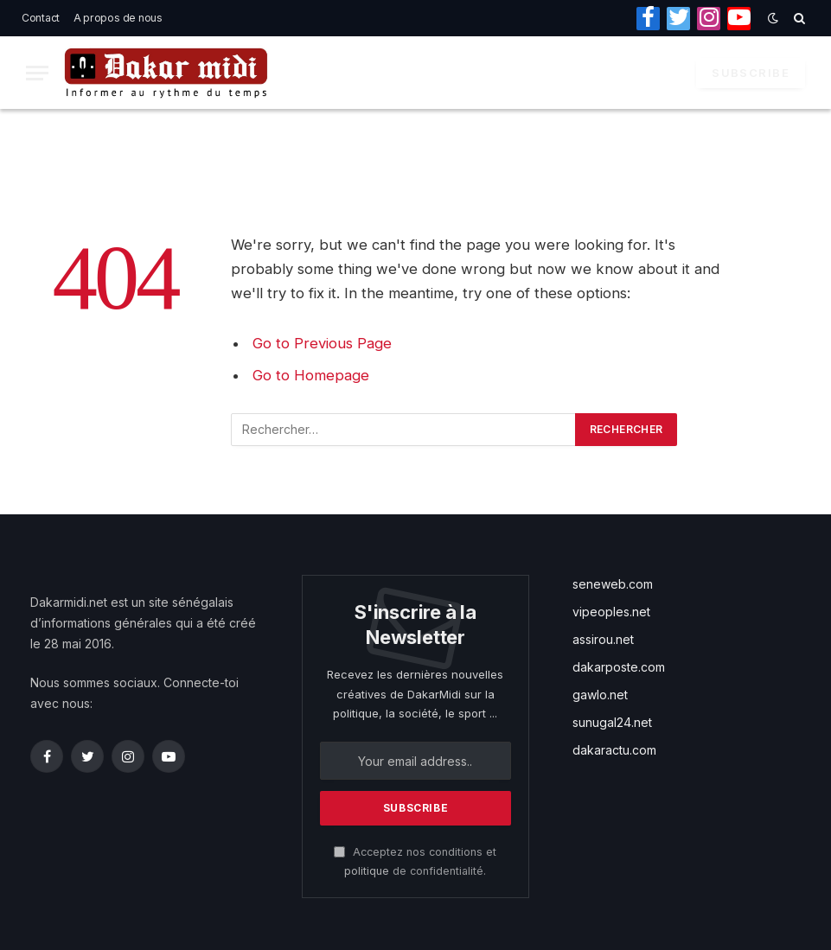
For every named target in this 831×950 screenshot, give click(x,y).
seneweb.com (612, 584)
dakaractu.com (614, 750)
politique (366, 870)
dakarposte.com (618, 667)
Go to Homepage (310, 375)
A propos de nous (118, 17)
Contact (41, 17)
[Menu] (37, 73)
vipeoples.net (611, 611)
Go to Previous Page (322, 343)
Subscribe (750, 73)
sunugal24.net (612, 722)
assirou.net (603, 639)
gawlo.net (600, 694)
